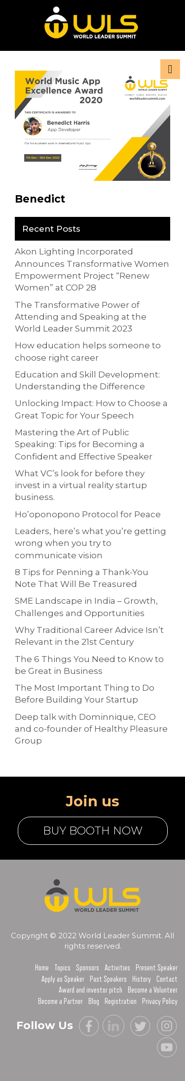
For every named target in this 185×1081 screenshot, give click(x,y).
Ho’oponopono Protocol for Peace (88, 514)
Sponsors (87, 968)
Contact (167, 979)
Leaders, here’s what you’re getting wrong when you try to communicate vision (90, 543)
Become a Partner (60, 1001)
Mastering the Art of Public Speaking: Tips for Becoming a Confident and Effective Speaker (83, 444)
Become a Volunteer (153, 990)
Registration (121, 1001)
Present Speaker (157, 968)
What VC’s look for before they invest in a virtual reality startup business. (81, 485)
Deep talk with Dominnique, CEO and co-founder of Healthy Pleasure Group (91, 729)
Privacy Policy (160, 1001)
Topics (62, 968)
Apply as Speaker (62, 979)
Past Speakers (108, 979)
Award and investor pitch (90, 990)
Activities (117, 968)
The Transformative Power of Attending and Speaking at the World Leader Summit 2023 (81, 317)
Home (42, 968)
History (141, 979)
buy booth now (93, 830)
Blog (93, 1001)
